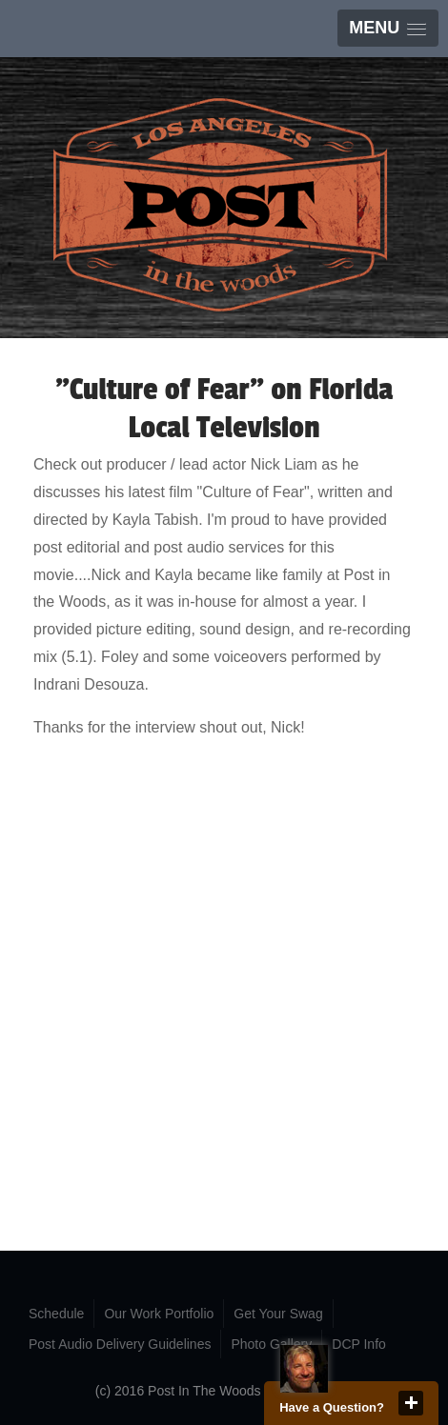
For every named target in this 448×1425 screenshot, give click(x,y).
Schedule (56, 1313)
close (410, 1403)
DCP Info (359, 1344)
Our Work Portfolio (159, 1313)
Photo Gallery (271, 1344)
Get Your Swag (278, 1313)
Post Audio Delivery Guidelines (120, 1344)
